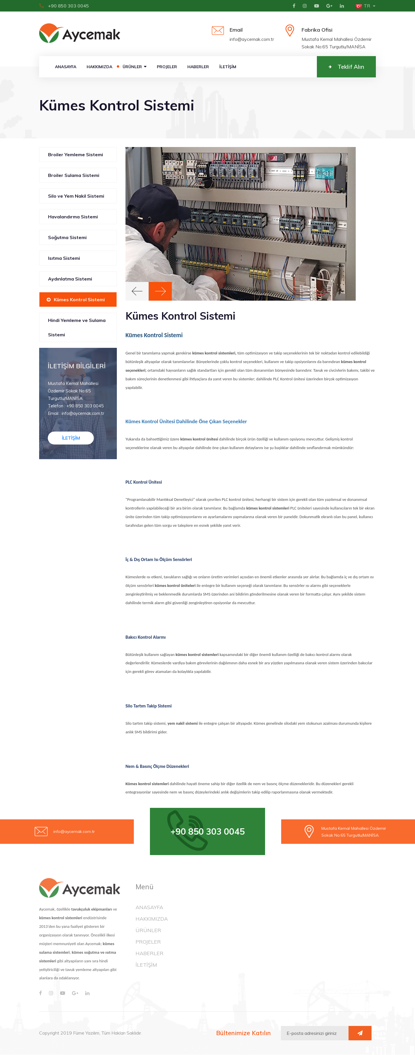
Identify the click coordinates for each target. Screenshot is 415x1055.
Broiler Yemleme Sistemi (75, 155)
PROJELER (167, 67)
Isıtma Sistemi (64, 258)
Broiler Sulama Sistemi (73, 175)
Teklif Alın (346, 66)
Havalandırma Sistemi (73, 217)
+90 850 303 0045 (64, 6)
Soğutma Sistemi (67, 238)
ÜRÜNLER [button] (134, 67)
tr (362, 6)
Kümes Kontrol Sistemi (79, 300)
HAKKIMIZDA (99, 67)
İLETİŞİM (227, 67)
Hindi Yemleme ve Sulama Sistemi (77, 328)
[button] (137, 291)
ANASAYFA (65, 67)
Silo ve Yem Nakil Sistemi (76, 196)
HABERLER (198, 67)
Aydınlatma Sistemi (70, 279)
